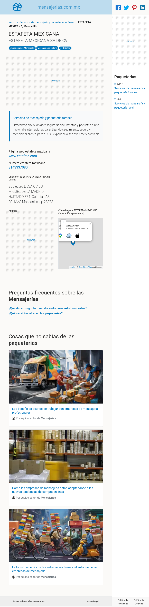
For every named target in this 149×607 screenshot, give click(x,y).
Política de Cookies (139, 602)
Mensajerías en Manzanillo (24, 46)
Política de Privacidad (123, 602)
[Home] (18, 7)
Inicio (14, 20)
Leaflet (70, 275)
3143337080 (20, 170)
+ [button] (63, 230)
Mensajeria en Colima (49, 46)
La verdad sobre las (28, 602)
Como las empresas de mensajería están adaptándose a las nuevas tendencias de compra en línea (54, 493)
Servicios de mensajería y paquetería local (129, 105)
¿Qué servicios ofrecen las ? (38, 321)
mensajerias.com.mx (61, 7)
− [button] (63, 235)
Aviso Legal (92, 602)
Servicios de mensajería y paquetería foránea (49, 20)
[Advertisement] (56, 79)
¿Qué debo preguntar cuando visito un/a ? (50, 316)
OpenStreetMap (83, 275)
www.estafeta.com (25, 159)
